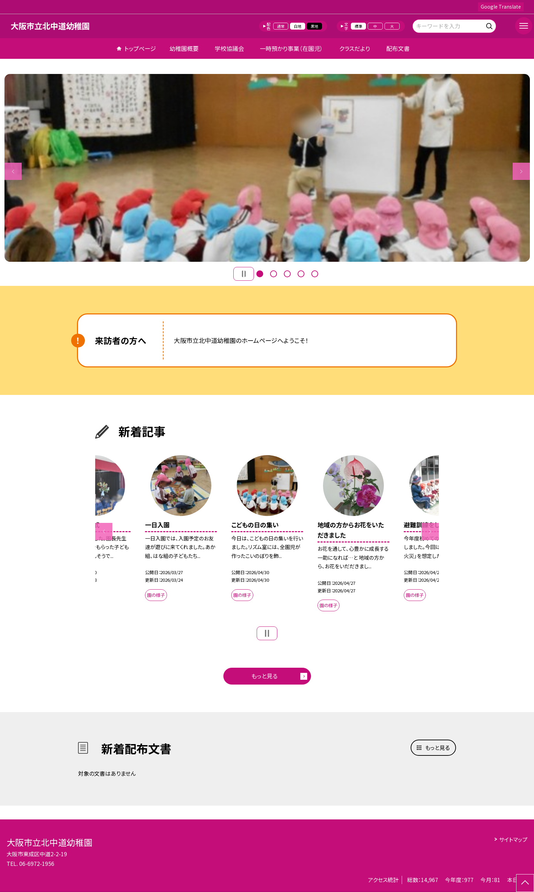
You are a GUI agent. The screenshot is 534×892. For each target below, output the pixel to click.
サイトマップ (513, 839)
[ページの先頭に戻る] (525, 883)
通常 (281, 26)
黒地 (314, 26)
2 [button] (273, 273)
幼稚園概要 (184, 48)
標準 (358, 26)
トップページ (140, 48)
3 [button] (287, 273)
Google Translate (501, 6)
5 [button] (314, 273)
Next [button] (521, 171)
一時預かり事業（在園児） (291, 48)
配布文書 (398, 48)
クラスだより (354, 48)
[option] (267, 168)
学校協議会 (229, 48)
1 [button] (259, 273)
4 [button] (301, 273)
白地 (297, 26)
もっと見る (264, 675)
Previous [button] (13, 171)
